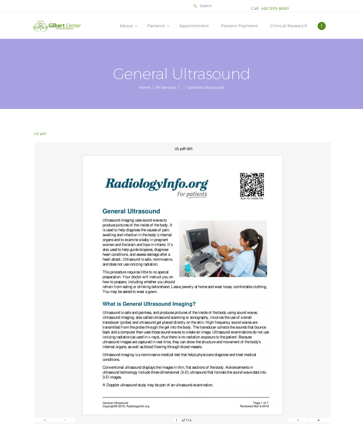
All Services (165, 87)
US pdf (40, 133)
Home (144, 87)
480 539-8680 (275, 8)
